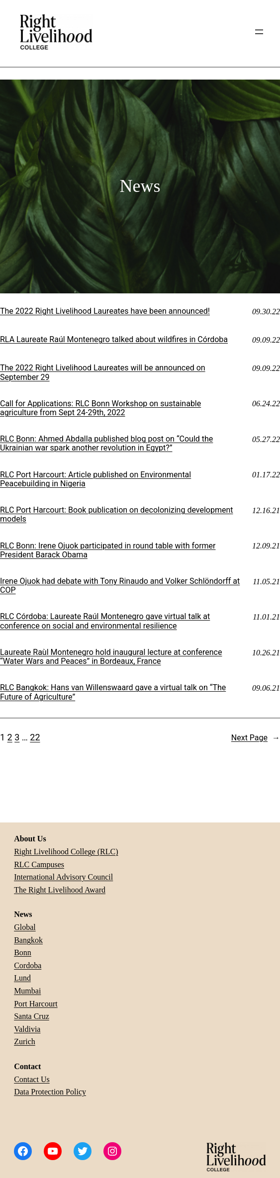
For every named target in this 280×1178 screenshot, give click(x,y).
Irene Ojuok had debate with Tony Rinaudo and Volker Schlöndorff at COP (120, 586)
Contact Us (32, 1079)
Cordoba (27, 965)
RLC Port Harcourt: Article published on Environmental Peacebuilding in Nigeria (95, 479)
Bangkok (28, 940)
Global (25, 927)
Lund (22, 978)
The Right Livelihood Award (59, 890)
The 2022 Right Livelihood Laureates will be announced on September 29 (102, 372)
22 (35, 737)
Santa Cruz (31, 1016)
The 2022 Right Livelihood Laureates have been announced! (105, 311)
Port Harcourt (36, 1003)
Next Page (255, 737)
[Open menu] (259, 32)
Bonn (22, 952)
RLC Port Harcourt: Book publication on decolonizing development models (116, 515)
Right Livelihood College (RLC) (66, 851)
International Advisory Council (63, 877)
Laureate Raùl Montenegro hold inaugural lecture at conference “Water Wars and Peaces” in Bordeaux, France (111, 657)
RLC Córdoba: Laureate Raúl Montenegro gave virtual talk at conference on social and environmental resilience (105, 621)
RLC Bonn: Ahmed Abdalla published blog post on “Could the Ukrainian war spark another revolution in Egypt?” (106, 444)
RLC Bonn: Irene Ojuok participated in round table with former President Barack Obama (107, 550)
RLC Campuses (39, 864)
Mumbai (27, 991)
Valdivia (27, 1029)
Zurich (24, 1041)
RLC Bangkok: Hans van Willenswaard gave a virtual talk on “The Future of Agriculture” (113, 692)
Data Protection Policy (50, 1091)
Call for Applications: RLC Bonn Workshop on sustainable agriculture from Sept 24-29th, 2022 (100, 408)
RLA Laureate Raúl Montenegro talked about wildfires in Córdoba (114, 339)
